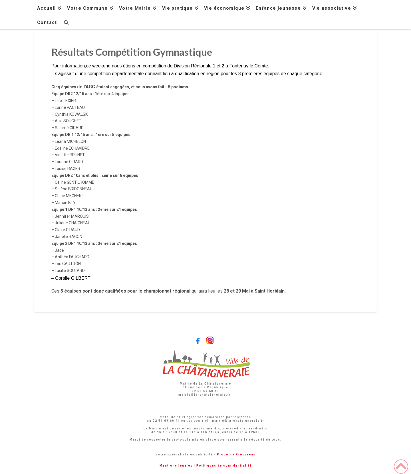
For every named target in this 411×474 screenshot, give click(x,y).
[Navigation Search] (65, 22)
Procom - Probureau (236, 454)
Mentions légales (176, 465)
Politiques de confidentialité (224, 465)
